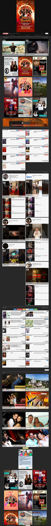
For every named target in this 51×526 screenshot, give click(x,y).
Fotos (14, 33)
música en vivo (19, 309)
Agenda (11, 33)
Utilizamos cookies (23, 525)
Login (47, 33)
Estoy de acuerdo (28, 525)
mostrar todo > (46, 37)
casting (35, 309)
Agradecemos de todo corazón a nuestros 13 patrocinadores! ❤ (25, 125)
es (44, 33)
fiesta (15, 309)
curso (27, 309)
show (24, 309)
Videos (18, 33)
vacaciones (31, 309)
